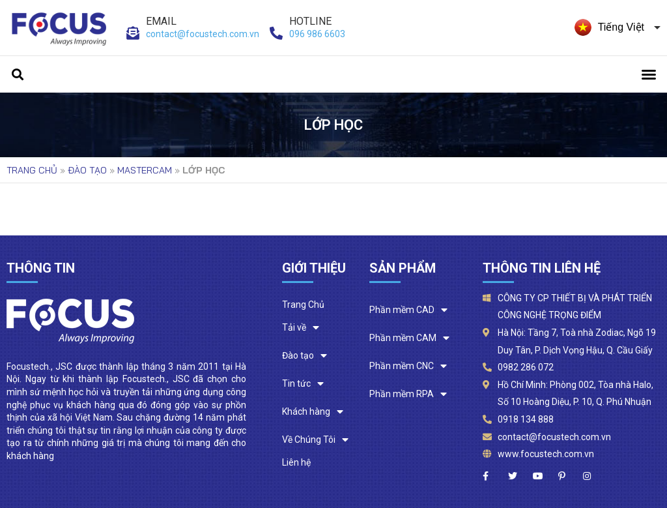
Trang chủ (32, 170)
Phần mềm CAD (408, 310)
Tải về (300, 328)
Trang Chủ (303, 304)
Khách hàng (312, 412)
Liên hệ (296, 462)
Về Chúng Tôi (315, 440)
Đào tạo (87, 170)
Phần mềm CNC (408, 366)
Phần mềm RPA (408, 394)
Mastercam (144, 170)
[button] (648, 74)
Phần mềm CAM (409, 338)
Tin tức (303, 384)
